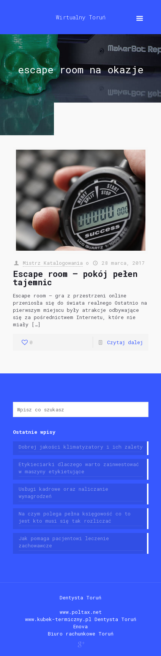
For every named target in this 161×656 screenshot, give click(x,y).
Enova (80, 626)
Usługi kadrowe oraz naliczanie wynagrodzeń (63, 492)
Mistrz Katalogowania (53, 262)
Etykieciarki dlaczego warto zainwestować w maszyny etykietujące (79, 468)
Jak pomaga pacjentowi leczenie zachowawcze (64, 542)
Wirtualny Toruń (81, 17)
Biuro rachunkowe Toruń (81, 633)
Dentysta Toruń (80, 597)
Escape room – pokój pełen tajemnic (75, 278)
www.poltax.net (81, 612)
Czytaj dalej (125, 342)
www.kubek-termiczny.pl (58, 619)
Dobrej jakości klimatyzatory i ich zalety (81, 446)
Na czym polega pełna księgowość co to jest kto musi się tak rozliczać (75, 517)
